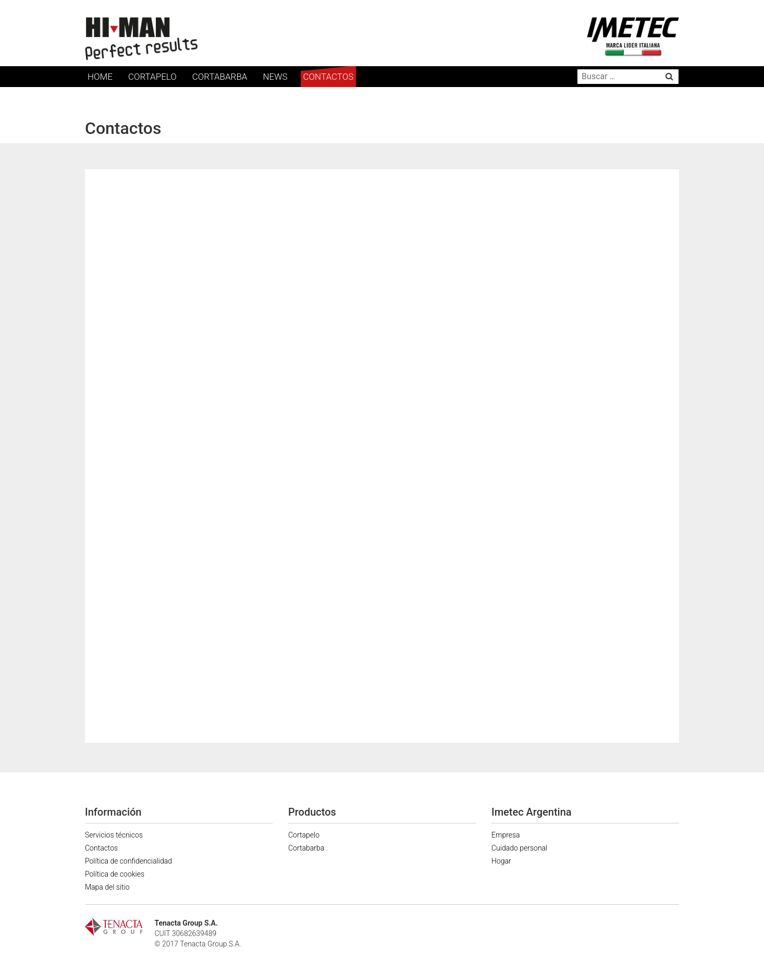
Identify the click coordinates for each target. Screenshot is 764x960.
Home (100, 76)
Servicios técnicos (114, 835)
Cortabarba (220, 76)
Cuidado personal (519, 848)
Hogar (501, 861)
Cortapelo (152, 76)
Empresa (505, 835)
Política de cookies (114, 874)
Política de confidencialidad (128, 861)
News (275, 76)
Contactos (328, 76)
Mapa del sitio (107, 887)
